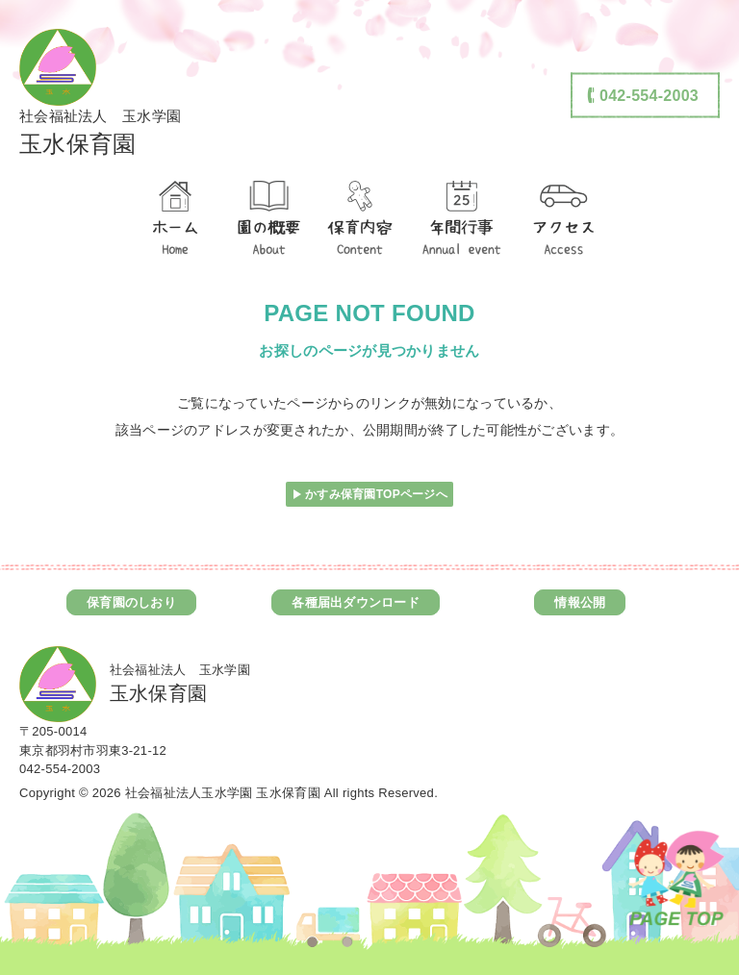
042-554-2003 (59, 769)
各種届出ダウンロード (356, 602)
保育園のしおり (131, 602)
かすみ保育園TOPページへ (376, 494)
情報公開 (579, 602)
